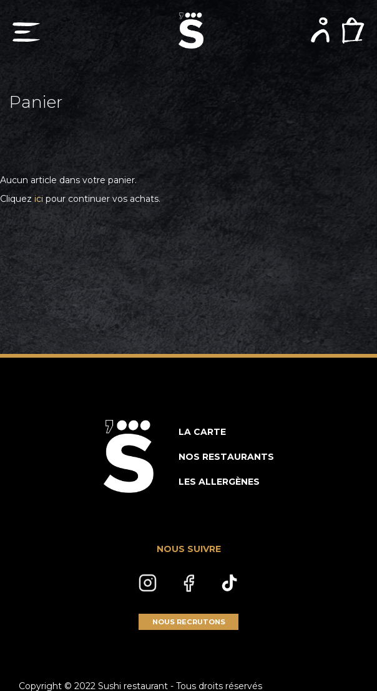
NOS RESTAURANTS (226, 456)
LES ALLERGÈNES (219, 481)
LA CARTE (202, 431)
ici (38, 198)
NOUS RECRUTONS (188, 621)
